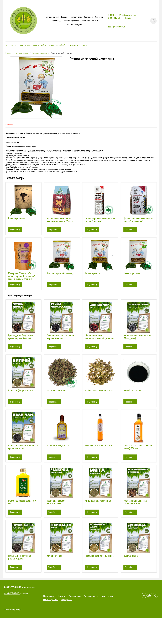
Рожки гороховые (131, 273)
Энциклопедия (56, 21)
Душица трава (130, 555)
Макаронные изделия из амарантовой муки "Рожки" (60, 220)
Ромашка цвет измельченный (99, 555)
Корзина (64, 17)
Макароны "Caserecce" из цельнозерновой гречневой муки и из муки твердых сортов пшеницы (21, 277)
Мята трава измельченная (98, 500)
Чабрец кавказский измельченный (56, 502)
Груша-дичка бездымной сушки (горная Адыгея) (20, 337)
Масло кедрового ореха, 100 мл (22, 502)
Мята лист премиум (56, 390)
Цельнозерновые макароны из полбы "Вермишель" (138, 220)
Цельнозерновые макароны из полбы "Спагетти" (100, 220)
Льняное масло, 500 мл (58, 445)
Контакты (99, 17)
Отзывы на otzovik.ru (90, 21)
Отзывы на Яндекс (74, 24)
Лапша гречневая (16, 218)
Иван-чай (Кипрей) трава (20, 390)
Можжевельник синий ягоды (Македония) (137, 337)
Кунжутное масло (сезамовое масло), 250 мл (137, 447)
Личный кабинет (52, 17)
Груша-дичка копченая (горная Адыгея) (19, 557)
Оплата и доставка (72, 21)
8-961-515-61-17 (116, 18)
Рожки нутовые (92, 273)
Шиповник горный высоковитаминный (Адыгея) (99, 337)
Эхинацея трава (54, 555)
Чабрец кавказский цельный (99, 390)
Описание (9, 124)
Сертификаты (66, 599)
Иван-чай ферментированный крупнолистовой (23, 447)
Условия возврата (91, 596)
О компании (88, 17)
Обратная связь (76, 17)
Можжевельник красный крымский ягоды (135, 502)
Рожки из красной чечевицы (60, 273)
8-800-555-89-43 (116, 15)
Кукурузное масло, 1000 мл (98, 445)
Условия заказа (75, 596)
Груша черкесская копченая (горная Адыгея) (60, 337)
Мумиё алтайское (132, 390)
